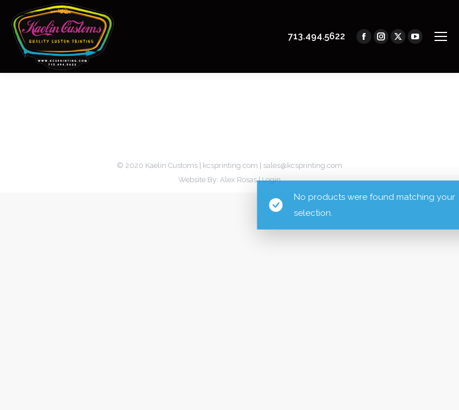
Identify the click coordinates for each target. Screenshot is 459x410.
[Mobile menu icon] (441, 36)
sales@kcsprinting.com (302, 165)
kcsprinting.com (230, 165)
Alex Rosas (238, 179)
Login (271, 179)
